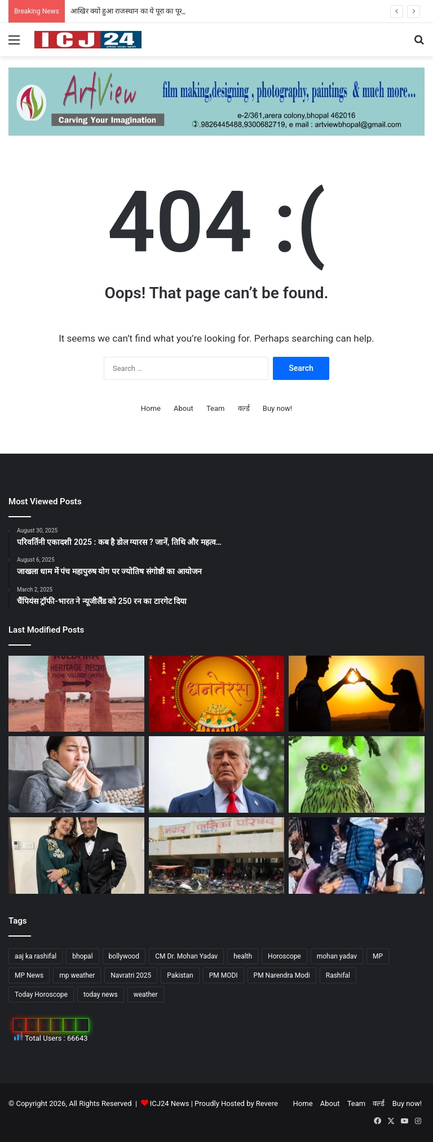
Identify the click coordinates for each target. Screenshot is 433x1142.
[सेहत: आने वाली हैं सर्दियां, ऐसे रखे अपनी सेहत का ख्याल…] (76, 774)
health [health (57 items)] (242, 956)
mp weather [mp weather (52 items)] (77, 975)
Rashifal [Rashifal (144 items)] (338, 975)
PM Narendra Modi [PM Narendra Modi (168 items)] (282, 975)
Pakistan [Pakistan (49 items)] (180, 975)
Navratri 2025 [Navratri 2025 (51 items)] (131, 975)
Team (215, 408)
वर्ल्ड (244, 408)
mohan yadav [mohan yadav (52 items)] (337, 956)
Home (151, 408)
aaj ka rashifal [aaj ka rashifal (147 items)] (35, 956)
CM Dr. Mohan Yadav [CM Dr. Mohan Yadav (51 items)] (186, 956)
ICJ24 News (170, 1103)
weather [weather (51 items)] (146, 994)
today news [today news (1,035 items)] (100, 994)
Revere (267, 1103)
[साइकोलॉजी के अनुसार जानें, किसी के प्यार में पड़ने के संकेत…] (357, 694)
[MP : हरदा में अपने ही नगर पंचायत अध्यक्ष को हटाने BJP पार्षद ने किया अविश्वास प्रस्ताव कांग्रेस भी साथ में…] (217, 855)
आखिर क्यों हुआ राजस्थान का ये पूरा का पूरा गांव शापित (141, 11)
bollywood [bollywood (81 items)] (124, 956)
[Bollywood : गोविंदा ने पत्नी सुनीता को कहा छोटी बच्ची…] (76, 855)
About (183, 408)
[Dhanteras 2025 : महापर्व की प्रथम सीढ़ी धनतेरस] (217, 694)
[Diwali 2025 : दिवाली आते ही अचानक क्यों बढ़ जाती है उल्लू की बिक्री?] (357, 774)
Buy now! (277, 408)
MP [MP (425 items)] (378, 956)
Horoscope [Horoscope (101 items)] (284, 956)
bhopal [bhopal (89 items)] (82, 956)
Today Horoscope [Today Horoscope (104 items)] (41, 994)
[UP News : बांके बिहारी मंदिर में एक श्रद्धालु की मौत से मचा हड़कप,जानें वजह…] (357, 855)
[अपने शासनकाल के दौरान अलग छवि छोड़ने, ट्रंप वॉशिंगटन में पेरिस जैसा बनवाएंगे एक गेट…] (217, 774)
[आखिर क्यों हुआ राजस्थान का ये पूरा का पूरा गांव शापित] (76, 694)
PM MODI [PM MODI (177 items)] (223, 975)
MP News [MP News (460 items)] (29, 975)
